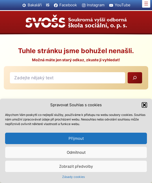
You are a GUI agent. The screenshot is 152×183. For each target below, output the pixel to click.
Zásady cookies (73, 177)
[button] (144, 105)
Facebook (68, 5)
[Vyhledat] (135, 77)
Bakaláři (35, 5)
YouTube (122, 5)
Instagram (96, 5)
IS (47, 5)
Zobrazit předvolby (76, 166)
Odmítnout (76, 152)
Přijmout (76, 138)
